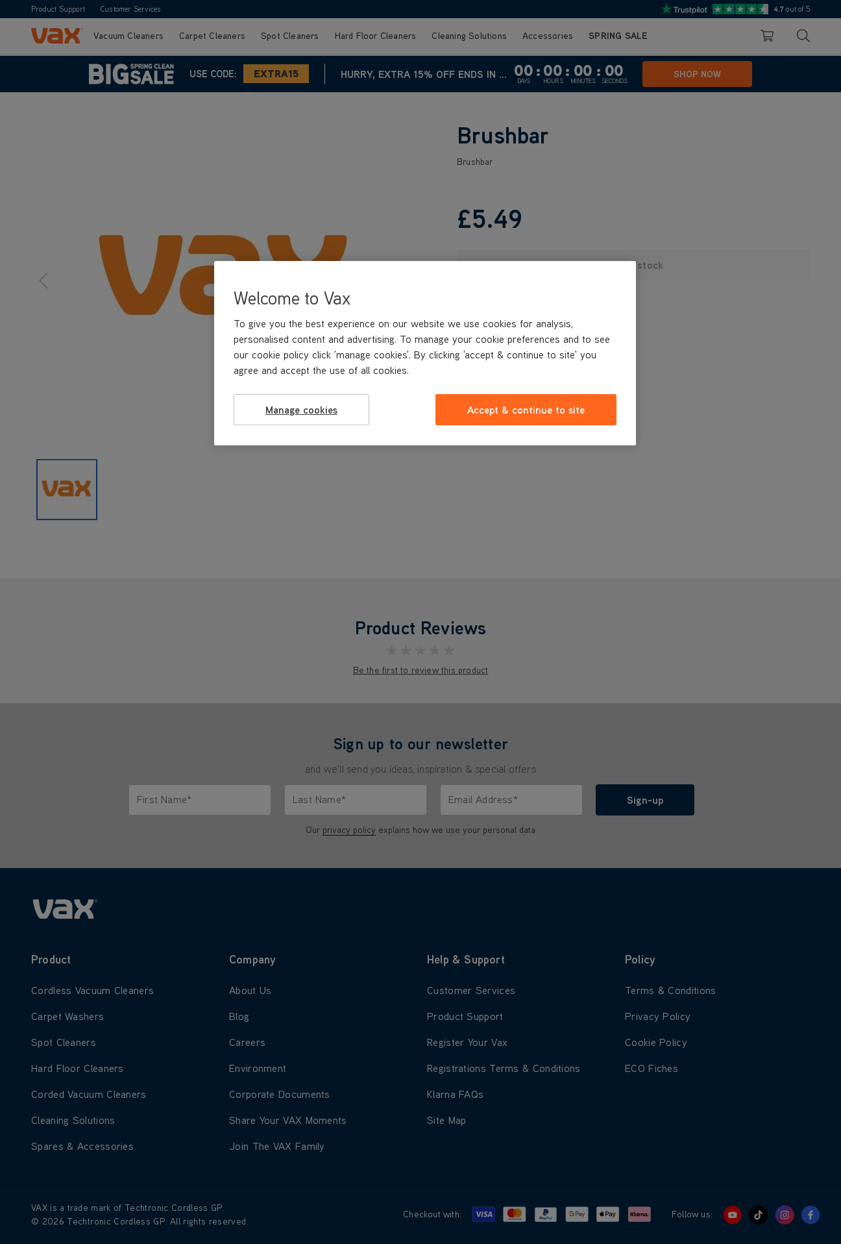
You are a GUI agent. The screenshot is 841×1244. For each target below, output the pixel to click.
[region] (425, 353)
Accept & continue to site (526, 409)
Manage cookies (301, 409)
